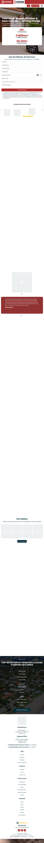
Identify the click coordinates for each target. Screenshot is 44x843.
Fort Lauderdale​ (22, 676)
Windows (22, 768)
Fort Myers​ (22, 683)
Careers (22, 811)
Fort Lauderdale (22, 783)
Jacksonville (22, 679)
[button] (1, 110)
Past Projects (22, 814)
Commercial (22, 774)
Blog (22, 803)
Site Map (25, 832)
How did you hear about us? (22, 82)
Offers (22, 806)
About (22, 801)
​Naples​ (22, 695)
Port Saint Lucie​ (22, 698)
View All (22, 794)
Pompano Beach (22, 788)
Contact (22, 753)
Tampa (22, 704)
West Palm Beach (22, 701)
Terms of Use (39, 97)
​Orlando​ (22, 691)
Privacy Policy (7, 98)
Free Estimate (35, 5)
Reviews (22, 808)
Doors (22, 771)
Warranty (22, 756)
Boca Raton (22, 781)
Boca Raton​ (22, 670)
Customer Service (22, 761)
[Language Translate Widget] (15, 835)
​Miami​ (22, 688)
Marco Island (22, 686)
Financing (22, 759)
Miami (22, 786)
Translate (30, 835)
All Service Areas (22, 709)
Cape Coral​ (22, 673)
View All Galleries (22, 541)
